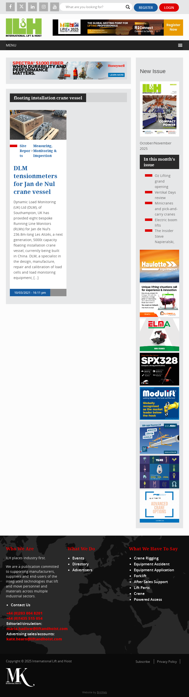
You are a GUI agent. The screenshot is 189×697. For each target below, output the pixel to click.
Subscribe (143, 661)
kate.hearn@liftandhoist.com (34, 639)
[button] (91, 45)
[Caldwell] (159, 315)
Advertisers (82, 570)
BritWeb (102, 692)
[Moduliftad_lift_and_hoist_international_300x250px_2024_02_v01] (159, 418)
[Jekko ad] (159, 384)
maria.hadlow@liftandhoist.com (37, 628)
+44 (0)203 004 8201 (24, 613)
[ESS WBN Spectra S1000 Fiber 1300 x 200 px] (68, 71)
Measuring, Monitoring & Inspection (45, 150)
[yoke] (159, 487)
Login (169, 7)
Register (146, 7)
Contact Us (20, 604)
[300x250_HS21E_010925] (159, 281)
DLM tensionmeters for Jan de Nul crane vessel (35, 180)
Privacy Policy (167, 661)
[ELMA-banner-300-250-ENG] (159, 349)
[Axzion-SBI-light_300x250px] (159, 452)
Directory (80, 564)
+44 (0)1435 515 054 (24, 618)
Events (78, 558)
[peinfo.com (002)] (159, 521)
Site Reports (25, 150)
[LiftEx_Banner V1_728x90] (118, 27)
